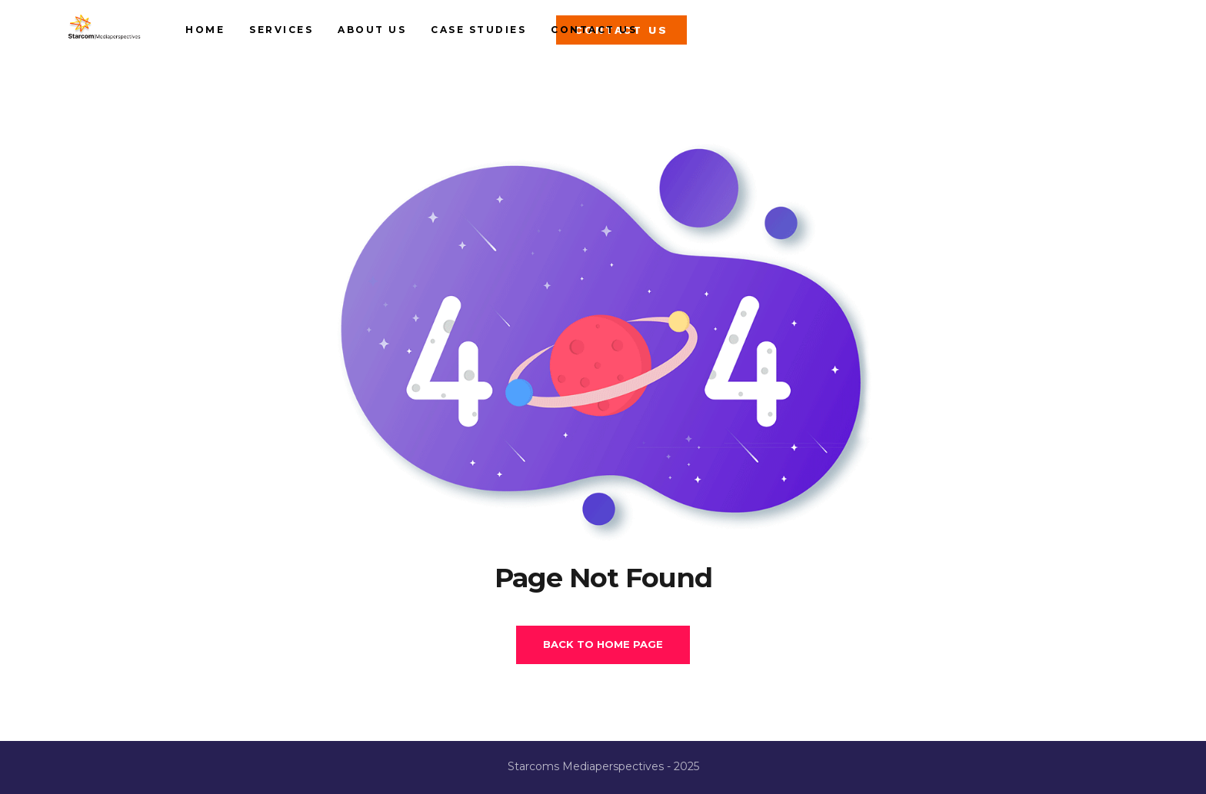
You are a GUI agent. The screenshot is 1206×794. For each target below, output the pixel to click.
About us (466, 38)
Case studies (573, 38)
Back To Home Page (603, 644)
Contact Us (688, 38)
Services (376, 38)
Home (299, 38)
